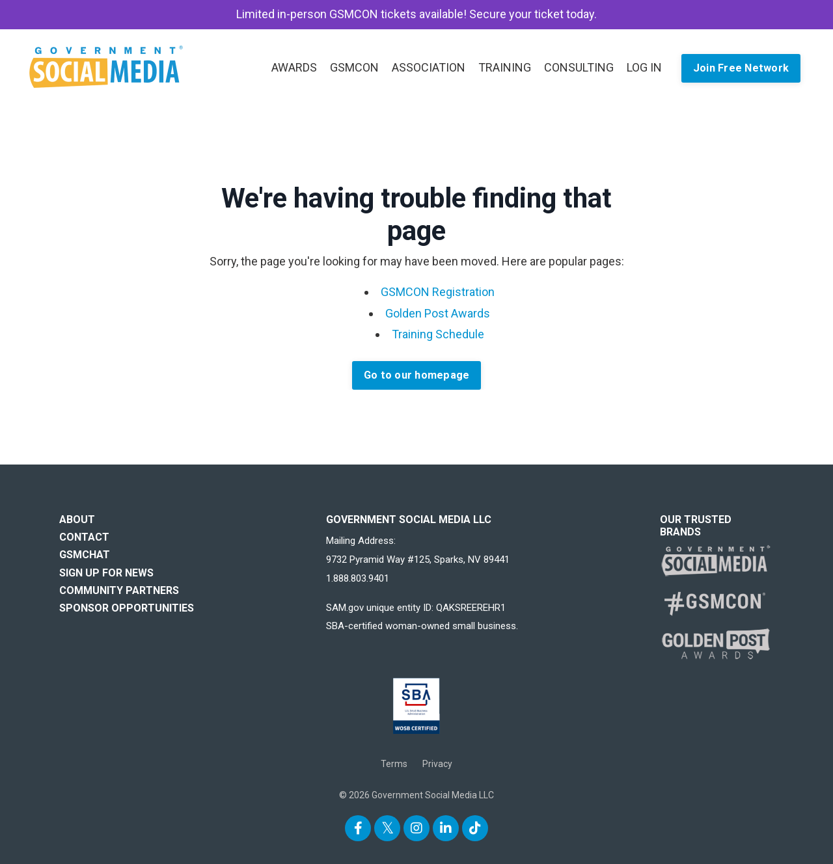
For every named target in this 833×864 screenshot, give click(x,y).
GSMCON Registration (438, 292)
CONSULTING (579, 67)
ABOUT (77, 519)
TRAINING (504, 67)
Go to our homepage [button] (417, 375)
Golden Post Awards (437, 313)
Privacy (437, 764)
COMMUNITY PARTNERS (119, 590)
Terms (394, 764)
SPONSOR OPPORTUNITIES (126, 608)
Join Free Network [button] (741, 68)
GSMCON (354, 67)
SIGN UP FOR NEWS (106, 573)
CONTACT (84, 537)
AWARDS (294, 67)
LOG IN (644, 67)
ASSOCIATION (428, 67)
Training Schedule (438, 334)
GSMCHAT (84, 554)
